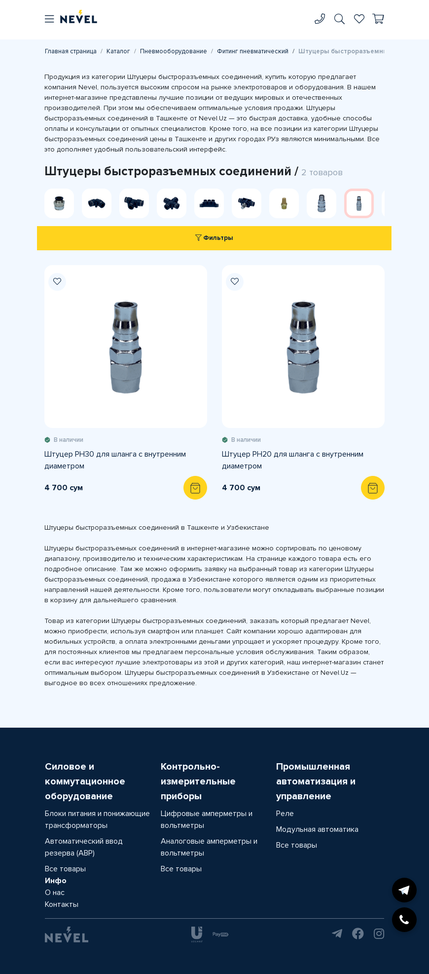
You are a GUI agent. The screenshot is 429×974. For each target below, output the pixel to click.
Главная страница (71, 51)
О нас (55, 892)
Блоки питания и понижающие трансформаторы (97, 819)
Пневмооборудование (173, 51)
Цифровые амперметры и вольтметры (206, 819)
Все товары (65, 869)
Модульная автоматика (317, 829)
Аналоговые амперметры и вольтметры (209, 847)
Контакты (61, 904)
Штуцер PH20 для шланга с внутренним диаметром (292, 460)
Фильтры (214, 238)
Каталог (118, 51)
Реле (285, 813)
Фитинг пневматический (252, 51)
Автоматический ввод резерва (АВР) (84, 847)
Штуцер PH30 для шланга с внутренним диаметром (115, 460)
